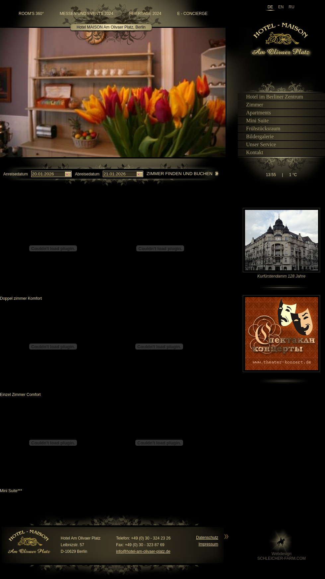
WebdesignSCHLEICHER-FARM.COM (281, 556)
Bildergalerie (257, 136)
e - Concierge (192, 13)
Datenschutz (207, 537)
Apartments (255, 112)
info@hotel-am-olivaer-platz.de (143, 551)
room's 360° (31, 13)
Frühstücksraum (260, 128)
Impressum (208, 544)
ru (291, 7)
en (281, 7)
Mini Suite (254, 120)
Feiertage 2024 (145, 13)
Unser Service (258, 144)
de (270, 7)
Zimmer (251, 104)
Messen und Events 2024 (86, 13)
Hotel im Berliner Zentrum (271, 96)
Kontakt (251, 152)
